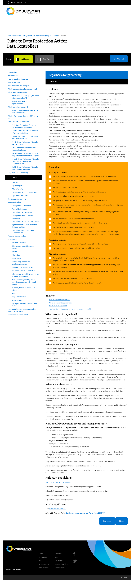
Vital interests (17, 189)
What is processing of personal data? (22, 89)
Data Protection (44, 568)
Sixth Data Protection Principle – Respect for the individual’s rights (25, 155)
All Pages (25, 59)
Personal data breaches (17, 236)
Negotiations (17, 300)
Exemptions (12, 239)
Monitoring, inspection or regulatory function (22, 263)
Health (14, 252)
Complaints (43, 557)
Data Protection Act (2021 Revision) (59, 482)
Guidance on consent (57, 509)
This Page (47, 59)
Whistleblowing (44, 564)
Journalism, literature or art (22, 267)
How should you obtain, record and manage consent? (70, 309)
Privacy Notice (60, 568)
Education (16, 255)
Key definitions (14, 82)
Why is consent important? (59, 300)
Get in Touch (59, 560)
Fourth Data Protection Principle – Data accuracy (25, 143)
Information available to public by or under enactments (25, 275)
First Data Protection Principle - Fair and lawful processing (24, 126)
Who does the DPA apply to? (19, 86)
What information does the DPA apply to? (23, 117)
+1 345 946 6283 (16, 2)
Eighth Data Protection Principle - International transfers (25, 168)
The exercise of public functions (24, 192)
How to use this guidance (18, 79)
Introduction (13, 76)
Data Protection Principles (18, 122)
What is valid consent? (58, 306)
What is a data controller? (18, 92)
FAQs (56, 557)
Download (119, 59)
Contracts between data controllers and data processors (22, 310)
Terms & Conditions (61, 564)
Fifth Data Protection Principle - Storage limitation (24, 149)
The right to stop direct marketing (25, 221)
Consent (15, 177)
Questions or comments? (18, 315)
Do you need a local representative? (19, 103)
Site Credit (123, 577)
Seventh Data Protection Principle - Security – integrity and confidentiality (25, 161)
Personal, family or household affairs (23, 289)
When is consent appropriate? (61, 303)
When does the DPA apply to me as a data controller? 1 (25, 97)
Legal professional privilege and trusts (24, 305)
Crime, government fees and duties (23, 247)
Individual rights (14, 202)
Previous (107, 521)
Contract (15, 182)
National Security (18, 243)
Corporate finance (19, 297)
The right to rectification (22, 212)
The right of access (19, 209)
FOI (40, 560)
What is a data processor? (18, 107)
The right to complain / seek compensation (23, 232)
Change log (12, 72)
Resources (58, 553)
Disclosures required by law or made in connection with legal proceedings (24, 282)
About (41, 553)
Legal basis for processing (18, 173)
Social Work (16, 258)
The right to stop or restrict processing (22, 217)
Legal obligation (18, 186)
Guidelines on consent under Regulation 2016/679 (86, 513)
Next (121, 521)
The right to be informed (21, 206)
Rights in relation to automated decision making (24, 226)
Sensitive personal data (17, 199)
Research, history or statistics (23, 271)
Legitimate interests (20, 196)
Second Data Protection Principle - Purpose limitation (25, 132)
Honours (15, 293)
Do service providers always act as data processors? (25, 112)
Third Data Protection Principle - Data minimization (25, 138)
